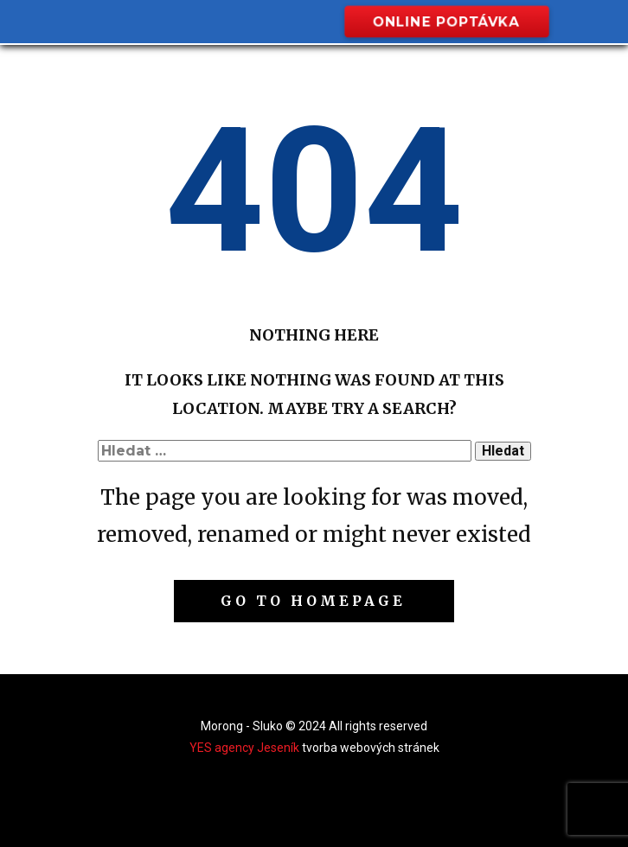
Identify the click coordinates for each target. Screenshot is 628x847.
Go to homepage (313, 600)
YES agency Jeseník (244, 748)
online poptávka (446, 21)
